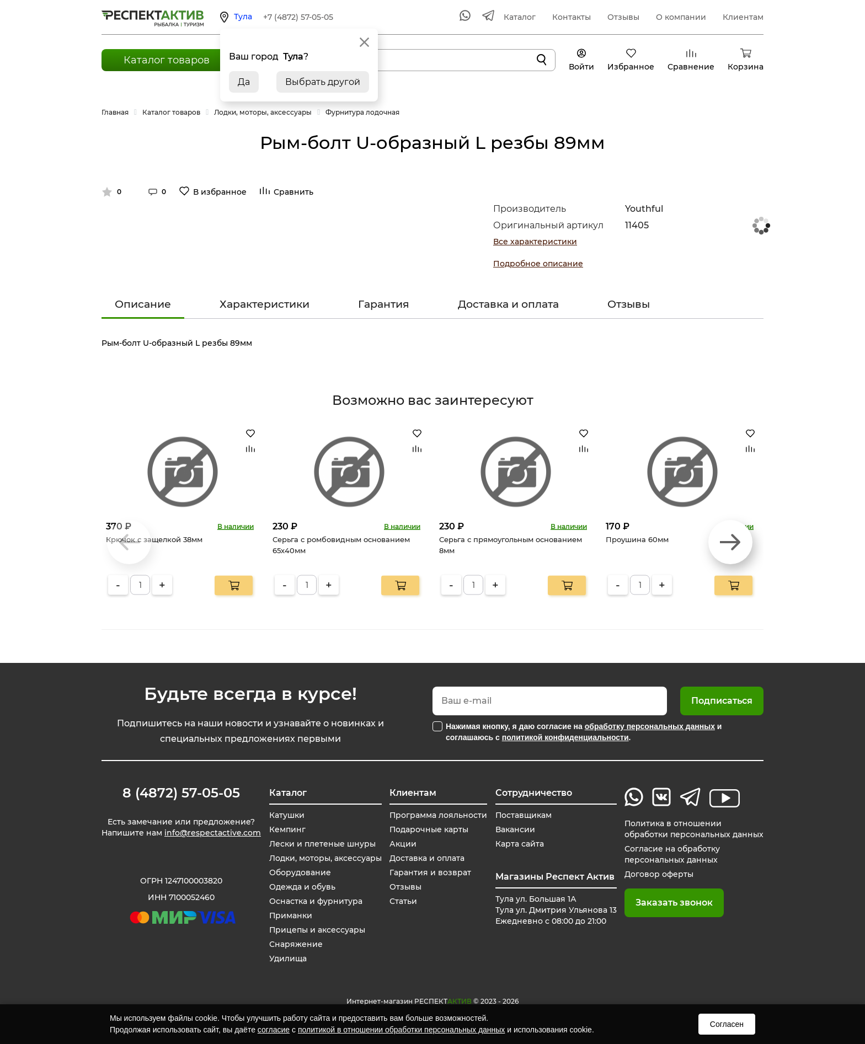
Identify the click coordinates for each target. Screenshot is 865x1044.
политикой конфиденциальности (565, 737)
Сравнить (293, 192)
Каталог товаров (167, 60)
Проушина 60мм (637, 539)
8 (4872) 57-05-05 (181, 793)
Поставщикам (523, 815)
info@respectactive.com (212, 833)
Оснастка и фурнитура (315, 901)
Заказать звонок (674, 902)
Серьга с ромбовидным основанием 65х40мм (341, 545)
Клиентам (743, 17)
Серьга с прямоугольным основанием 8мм (510, 545)
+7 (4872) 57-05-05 (298, 17)
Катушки (286, 815)
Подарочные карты (429, 829)
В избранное (220, 192)
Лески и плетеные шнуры (322, 844)
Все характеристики (535, 242)
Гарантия (383, 304)
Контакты (571, 17)
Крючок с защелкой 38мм (154, 539)
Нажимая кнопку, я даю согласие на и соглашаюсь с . (584, 732)
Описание (143, 304)
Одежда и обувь (302, 887)
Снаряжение (295, 944)
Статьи (403, 901)
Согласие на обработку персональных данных (672, 854)
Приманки (290, 915)
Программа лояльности (438, 815)
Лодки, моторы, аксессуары (325, 858)
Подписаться (721, 700)
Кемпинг (287, 829)
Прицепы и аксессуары (317, 930)
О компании (681, 17)
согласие (274, 1029)
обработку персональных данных (650, 726)
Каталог (520, 17)
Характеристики (264, 304)
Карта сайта (519, 844)
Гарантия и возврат (430, 872)
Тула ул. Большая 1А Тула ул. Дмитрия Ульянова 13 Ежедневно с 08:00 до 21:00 (556, 910)
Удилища (287, 958)
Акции (403, 844)
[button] (730, 542)
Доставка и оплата (508, 304)
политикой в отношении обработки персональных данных (401, 1029)
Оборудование (299, 872)
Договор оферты (658, 874)
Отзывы (623, 17)
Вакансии (515, 829)
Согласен (727, 1024)
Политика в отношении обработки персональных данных (693, 828)
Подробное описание (538, 264)
